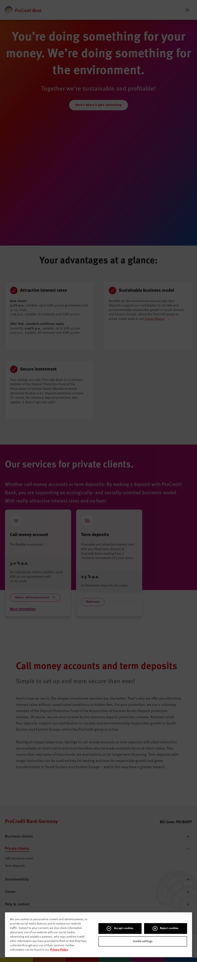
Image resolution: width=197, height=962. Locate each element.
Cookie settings (143, 941)
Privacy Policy (59, 949)
